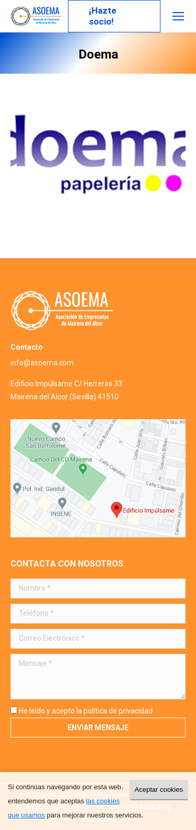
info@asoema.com (42, 363)
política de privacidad (118, 711)
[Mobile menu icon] (178, 16)
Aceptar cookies (159, 789)
